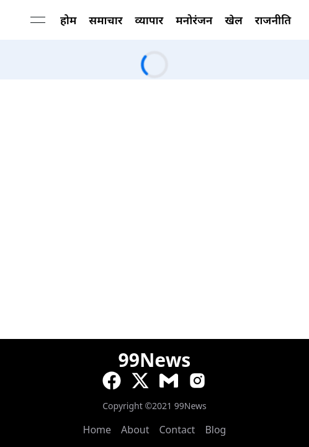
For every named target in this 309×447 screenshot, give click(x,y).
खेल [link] (234, 19)
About (135, 429)
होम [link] (68, 19)
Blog (215, 429)
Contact (177, 429)
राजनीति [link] (273, 19)
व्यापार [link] (149, 19)
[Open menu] (37, 20)
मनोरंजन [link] (194, 19)
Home (97, 429)
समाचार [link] (105, 19)
